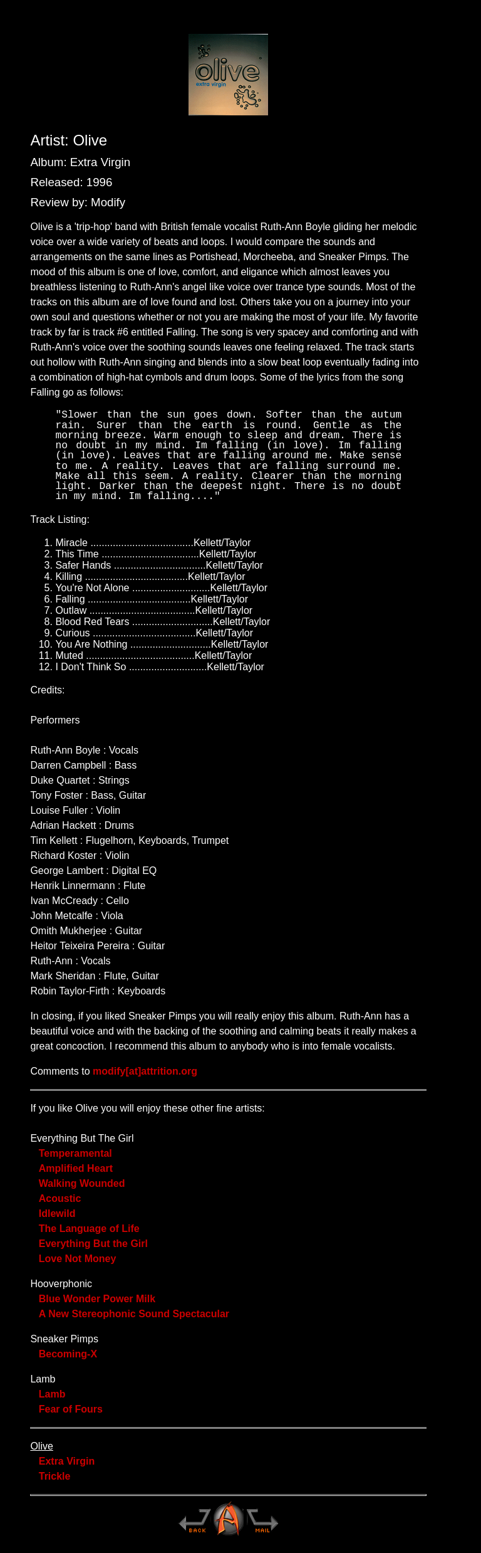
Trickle (55, 1476)
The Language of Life (89, 1228)
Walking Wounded (82, 1183)
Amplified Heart (76, 1168)
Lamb (52, 1394)
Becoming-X (68, 1354)
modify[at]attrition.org (145, 1071)
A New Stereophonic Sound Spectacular (134, 1313)
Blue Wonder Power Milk (97, 1298)
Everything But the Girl (93, 1243)
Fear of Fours (71, 1409)
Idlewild (57, 1213)
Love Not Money (77, 1258)
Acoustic (60, 1198)
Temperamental (75, 1153)
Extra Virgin (67, 1461)
